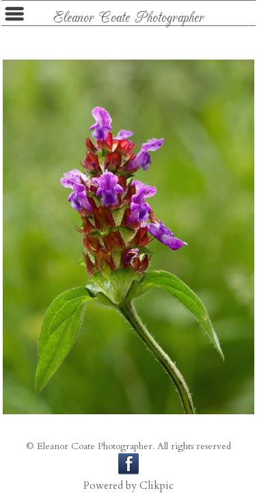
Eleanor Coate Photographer (128, 16)
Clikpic (156, 486)
